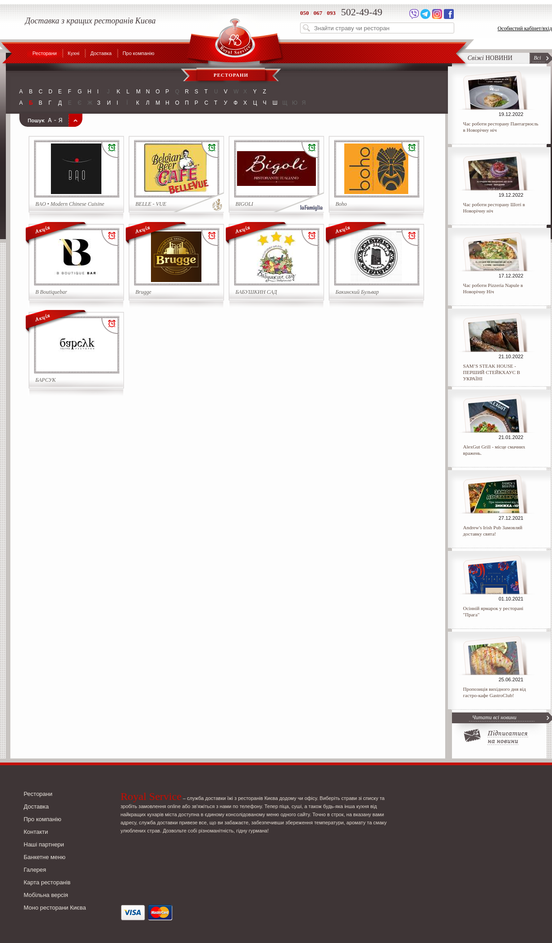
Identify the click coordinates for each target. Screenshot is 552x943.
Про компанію (139, 53)
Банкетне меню (45, 857)
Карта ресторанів (47, 882)
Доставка (100, 53)
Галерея (35, 869)
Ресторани (44, 53)
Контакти (36, 831)
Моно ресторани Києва (55, 907)
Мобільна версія (46, 895)
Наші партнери (44, 844)
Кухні (73, 53)
